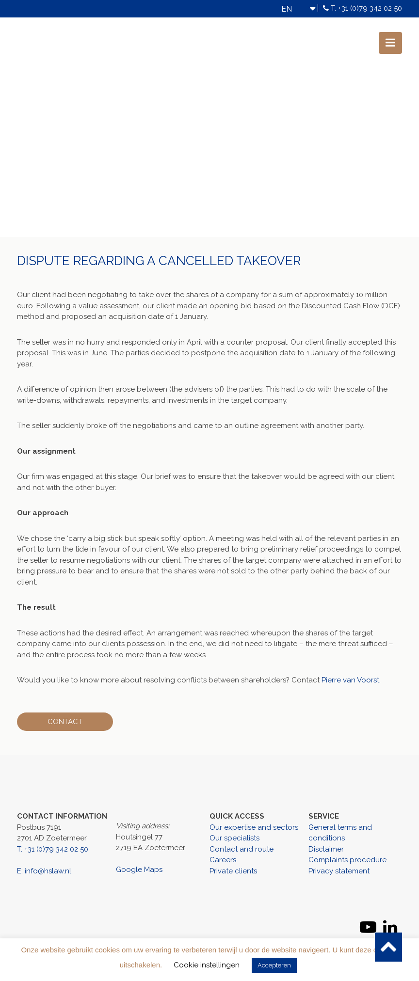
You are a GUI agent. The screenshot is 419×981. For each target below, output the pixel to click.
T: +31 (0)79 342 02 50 (366, 8)
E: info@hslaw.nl (44, 871)
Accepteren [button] (274, 965)
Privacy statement (339, 871)
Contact (65, 721)
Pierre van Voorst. (351, 680)
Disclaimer (326, 849)
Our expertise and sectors (254, 827)
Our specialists (234, 838)
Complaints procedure (347, 859)
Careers (223, 859)
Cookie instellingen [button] (207, 965)
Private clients (233, 871)
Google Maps (139, 869)
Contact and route (242, 849)
